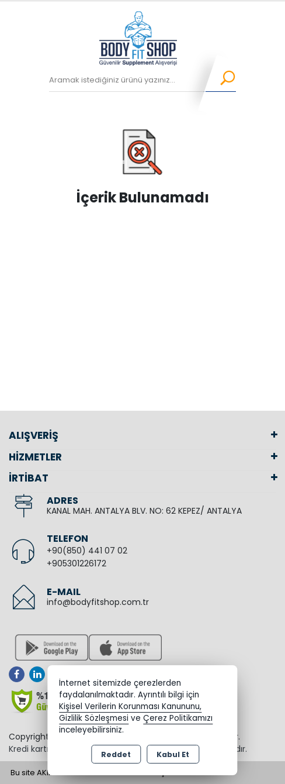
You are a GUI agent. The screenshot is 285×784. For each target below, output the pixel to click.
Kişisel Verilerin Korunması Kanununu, (130, 706)
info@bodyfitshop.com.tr (98, 602)
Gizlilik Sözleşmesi (93, 718)
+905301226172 (76, 563)
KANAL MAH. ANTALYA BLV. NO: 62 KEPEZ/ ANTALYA (144, 511)
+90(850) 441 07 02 (87, 550)
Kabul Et (173, 754)
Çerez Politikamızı (178, 718)
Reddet (116, 754)
